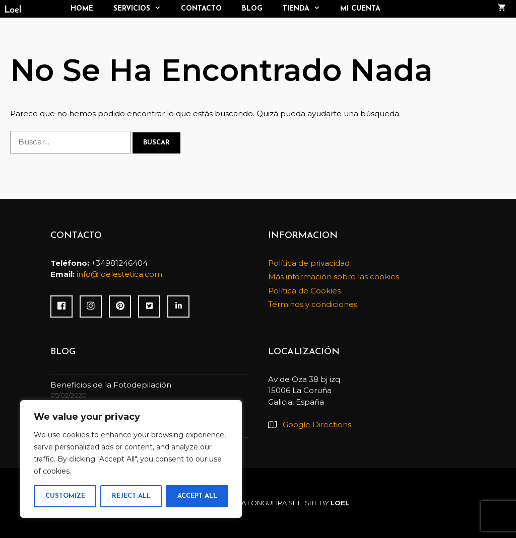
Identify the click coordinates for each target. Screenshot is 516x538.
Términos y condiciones (312, 304)
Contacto (201, 9)
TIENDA (306, 9)
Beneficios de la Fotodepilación (110, 385)
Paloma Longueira (252, 503)
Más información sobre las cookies (333, 276)
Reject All (131, 496)
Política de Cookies (304, 290)
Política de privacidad (309, 263)
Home (82, 9)
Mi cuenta (360, 9)
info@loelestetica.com (119, 274)
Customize (65, 496)
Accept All (197, 496)
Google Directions (317, 424)
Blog (252, 9)
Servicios (142, 9)
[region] (131, 459)
